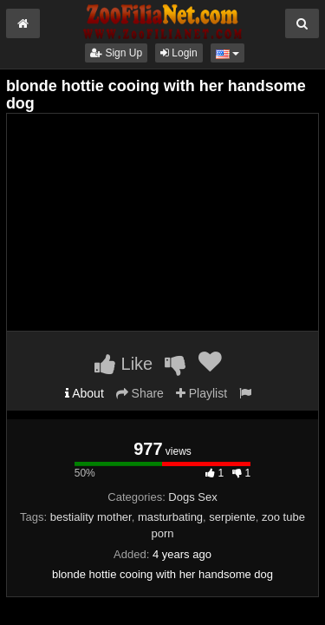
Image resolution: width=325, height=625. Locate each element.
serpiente (232, 516)
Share (140, 393)
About (84, 393)
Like (123, 363)
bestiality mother (91, 516)
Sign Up (116, 53)
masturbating (170, 516)
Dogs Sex (192, 496)
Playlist (201, 393)
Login (179, 53)
